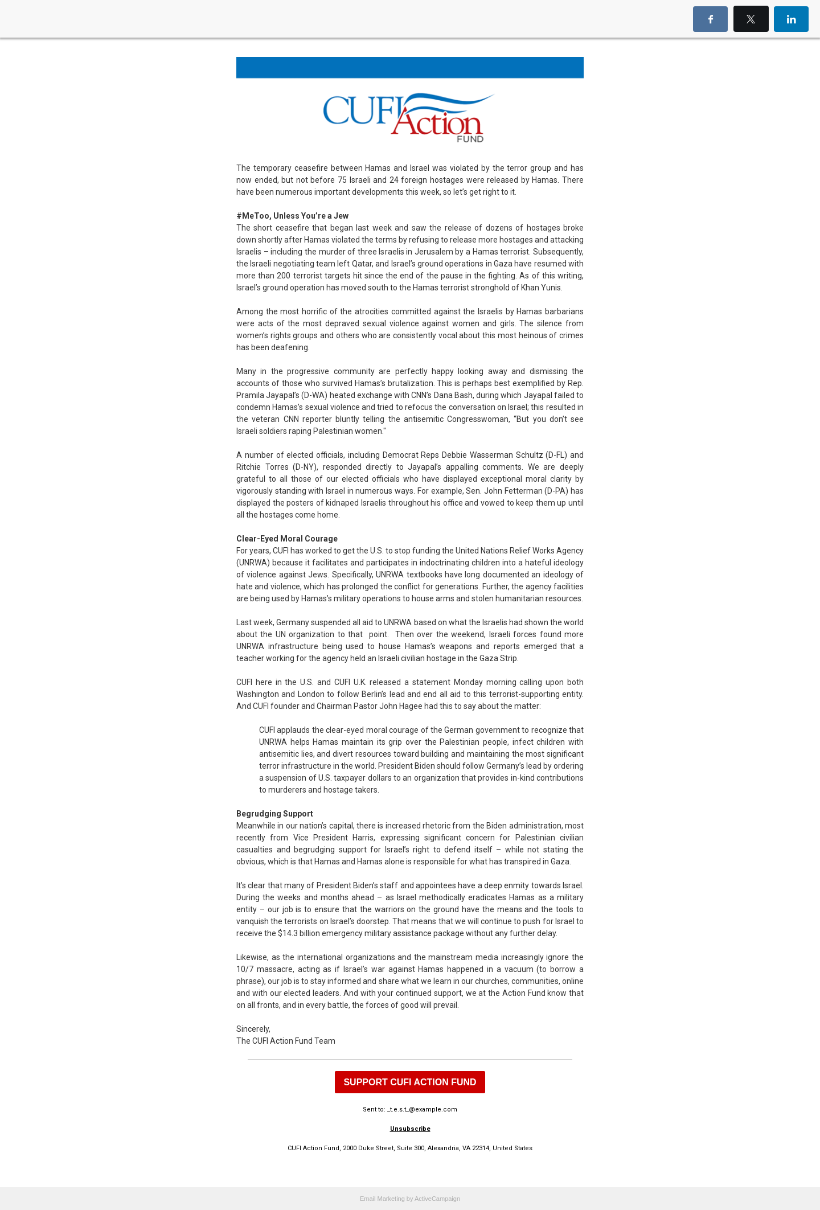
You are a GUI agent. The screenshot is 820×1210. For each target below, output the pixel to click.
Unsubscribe (410, 1129)
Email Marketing (382, 1198)
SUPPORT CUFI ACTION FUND (409, 1082)
